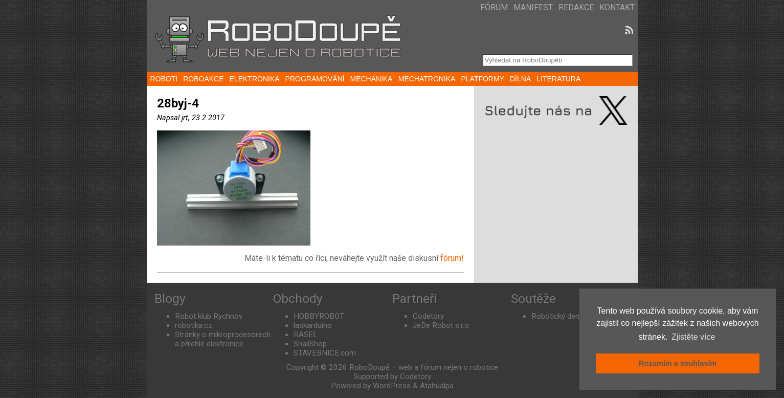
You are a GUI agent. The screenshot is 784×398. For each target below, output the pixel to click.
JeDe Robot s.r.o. (442, 325)
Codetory (428, 316)
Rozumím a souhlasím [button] (677, 363)
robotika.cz (193, 325)
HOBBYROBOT (319, 316)
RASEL (306, 334)
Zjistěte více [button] (693, 337)
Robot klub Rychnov (208, 316)
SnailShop (310, 343)
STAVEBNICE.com (325, 353)
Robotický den (555, 316)
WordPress (392, 385)
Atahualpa (437, 385)
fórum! (452, 258)
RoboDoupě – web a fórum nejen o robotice (423, 367)
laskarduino (313, 325)
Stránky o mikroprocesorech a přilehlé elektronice (223, 339)
